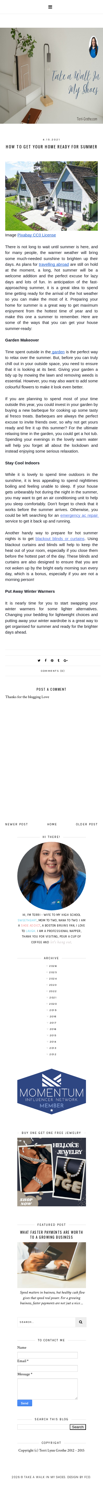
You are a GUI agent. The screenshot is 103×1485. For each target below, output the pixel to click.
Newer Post (16, 824)
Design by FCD (78, 1477)
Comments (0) (53, 671)
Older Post (87, 824)
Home (52, 824)
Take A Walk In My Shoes (44, 1477)
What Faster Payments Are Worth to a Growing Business (51, 1234)
